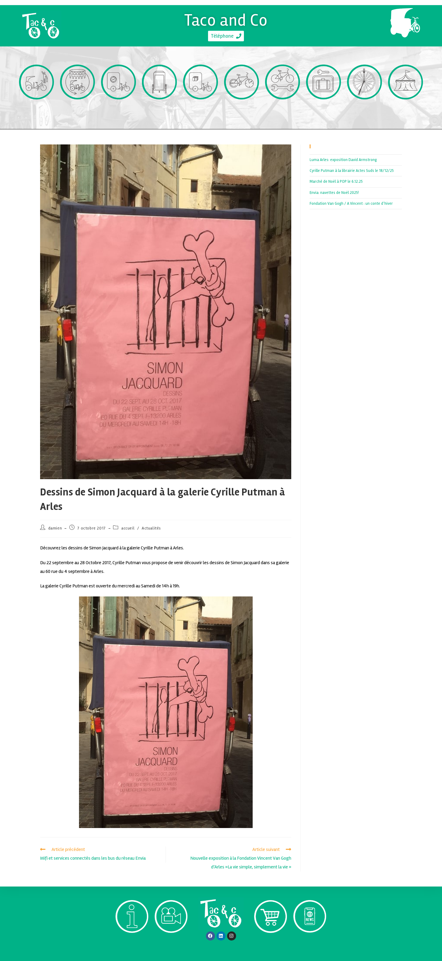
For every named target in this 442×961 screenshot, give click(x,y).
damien (55, 528)
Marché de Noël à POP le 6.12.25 (336, 181)
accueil (127, 528)
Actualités (151, 528)
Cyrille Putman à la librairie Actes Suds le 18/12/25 (352, 170)
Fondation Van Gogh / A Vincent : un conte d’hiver (351, 203)
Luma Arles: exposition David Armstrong (343, 159)
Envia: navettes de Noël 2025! (334, 192)
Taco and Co (226, 19)
